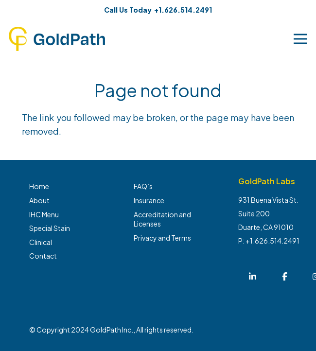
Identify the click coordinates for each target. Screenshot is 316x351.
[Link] (57, 39)
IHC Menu (44, 214)
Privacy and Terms (162, 237)
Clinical (40, 242)
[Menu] (301, 39)
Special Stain (49, 228)
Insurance (149, 200)
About (39, 200)
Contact (43, 255)
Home (39, 186)
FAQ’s (143, 186)
